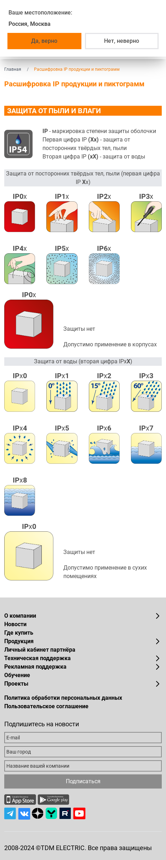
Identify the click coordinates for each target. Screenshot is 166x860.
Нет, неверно (121, 40)
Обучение (17, 675)
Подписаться (83, 781)
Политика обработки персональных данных (63, 697)
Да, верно (44, 40)
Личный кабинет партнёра (39, 649)
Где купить (18, 632)
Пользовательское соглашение (46, 706)
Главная (12, 69)
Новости (15, 624)
